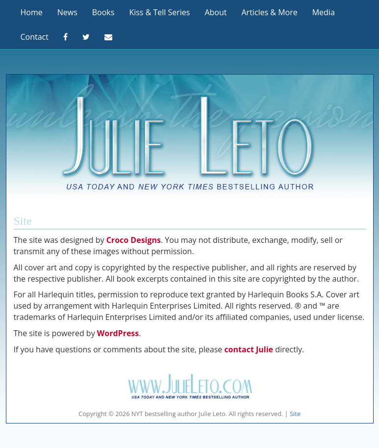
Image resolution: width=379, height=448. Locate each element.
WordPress (118, 333)
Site (295, 413)
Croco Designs (133, 240)
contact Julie (248, 349)
